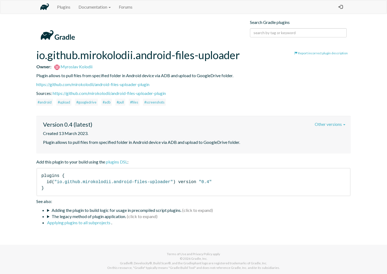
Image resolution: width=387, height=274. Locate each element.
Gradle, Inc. (199, 259)
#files (134, 102)
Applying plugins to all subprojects (79, 222)
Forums (125, 6)
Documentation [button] (94, 6)
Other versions (330, 124)
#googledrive (86, 102)
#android (45, 102)
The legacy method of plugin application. (89, 216)
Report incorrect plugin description (321, 53)
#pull (120, 102)
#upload (64, 102)
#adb (106, 102)
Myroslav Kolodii (73, 66)
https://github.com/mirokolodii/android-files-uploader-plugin (92, 84)
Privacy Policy (202, 254)
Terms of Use (176, 254)
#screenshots (154, 102)
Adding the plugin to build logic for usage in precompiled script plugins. (116, 210)
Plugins (63, 6)
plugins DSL (116, 161)
